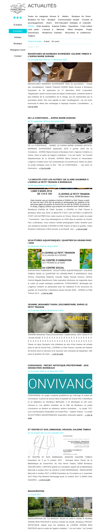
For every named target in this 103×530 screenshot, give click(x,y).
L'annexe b (47, 29)
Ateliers (65, 16)
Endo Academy (43, 26)
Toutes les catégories (38, 16)
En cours (55, 41)
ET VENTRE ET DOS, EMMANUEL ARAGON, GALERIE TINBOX (59, 429)
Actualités (17, 31)
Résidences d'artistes (52, 33)
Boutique (18, 43)
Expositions (73, 26)
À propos (18, 25)
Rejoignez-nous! (18, 50)
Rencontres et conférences (78, 33)
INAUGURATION (36, 491)
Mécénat (60, 29)
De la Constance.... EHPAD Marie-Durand (52, 118)
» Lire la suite (44, 168)
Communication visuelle (68, 20)
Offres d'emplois (75, 29)
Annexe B (54, 16)
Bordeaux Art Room (81, 16)
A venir (47, 41)
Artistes (17, 37)
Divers (49, 23)
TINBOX (31, 36)
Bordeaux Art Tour (36, 20)
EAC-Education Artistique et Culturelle (73, 23)
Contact (18, 56)
